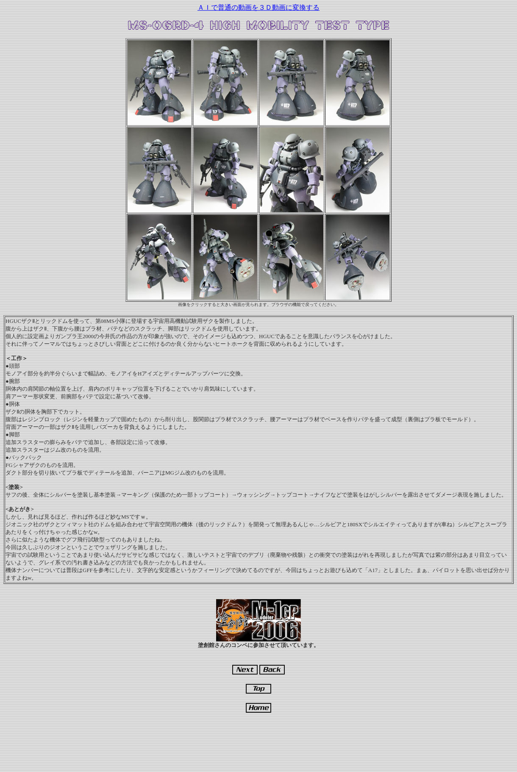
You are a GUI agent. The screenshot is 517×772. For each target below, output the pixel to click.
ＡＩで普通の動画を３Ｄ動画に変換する (258, 7)
